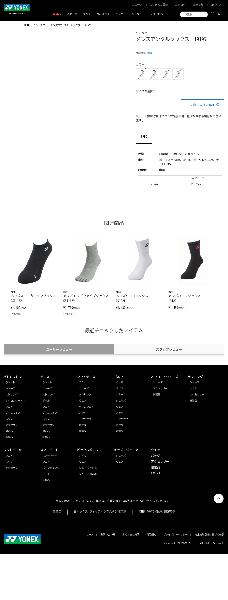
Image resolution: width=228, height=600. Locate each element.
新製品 (193, 400)
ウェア (193, 388)
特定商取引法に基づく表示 (209, 534)
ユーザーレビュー (59, 349)
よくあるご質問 (158, 4)
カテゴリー (137, 14)
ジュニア (120, 14)
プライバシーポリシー (175, 534)
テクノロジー (158, 14)
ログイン (215, 4)
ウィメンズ (103, 14)
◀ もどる (11, 25)
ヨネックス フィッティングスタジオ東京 (100, 511)
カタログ (180, 4)
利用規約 (151, 534)
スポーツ (72, 14)
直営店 (57, 511)
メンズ (87, 14)
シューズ (194, 382)
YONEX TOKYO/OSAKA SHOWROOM (157, 511)
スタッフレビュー (169, 349)
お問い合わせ (108, 534)
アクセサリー (197, 394)
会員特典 (198, 4)
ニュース (137, 4)
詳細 (149, 53)
